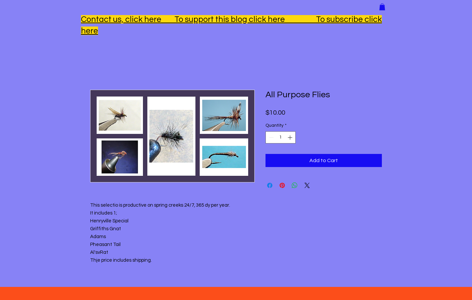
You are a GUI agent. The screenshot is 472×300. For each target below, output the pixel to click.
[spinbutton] (280, 137)
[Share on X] (307, 185)
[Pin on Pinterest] (282, 185)
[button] (382, 6)
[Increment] (290, 137)
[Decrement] (270, 137)
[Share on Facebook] (270, 185)
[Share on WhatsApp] (295, 185)
